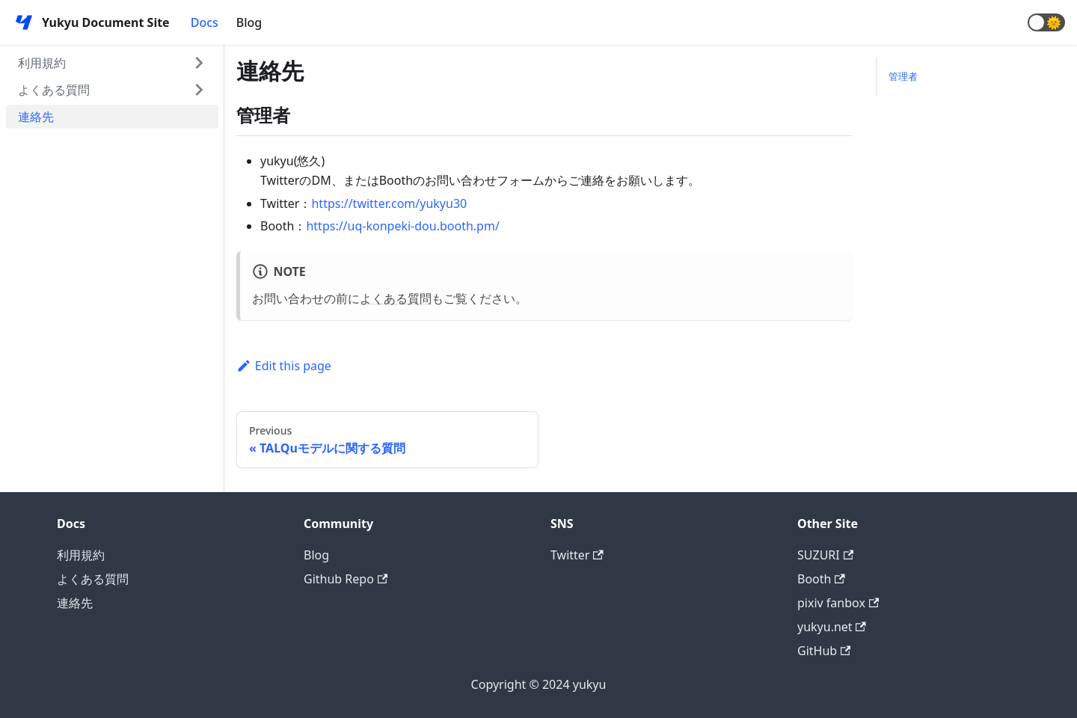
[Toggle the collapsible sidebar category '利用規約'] (199, 63)
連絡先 (36, 116)
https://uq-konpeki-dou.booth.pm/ (402, 226)
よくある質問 (54, 90)
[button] (1046, 22)
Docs (204, 22)
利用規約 (42, 63)
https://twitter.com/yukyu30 (389, 203)
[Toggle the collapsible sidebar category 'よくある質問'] (199, 90)
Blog (249, 22)
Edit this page (283, 366)
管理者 (903, 76)
